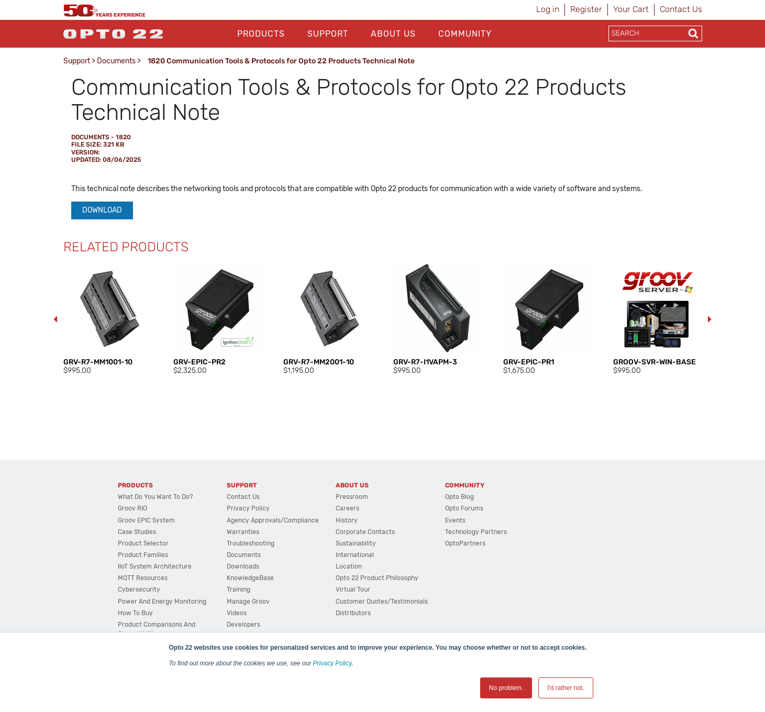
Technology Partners (476, 532)
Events (455, 520)
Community (465, 34)
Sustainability (356, 543)
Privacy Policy (332, 663)
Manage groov (248, 601)
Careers (347, 508)
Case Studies (137, 532)
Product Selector (143, 543)
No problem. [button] (506, 688)
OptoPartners (465, 543)
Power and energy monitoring (162, 601)
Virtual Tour (353, 589)
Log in (547, 9)
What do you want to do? (155, 496)
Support (327, 34)
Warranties (243, 532)
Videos (237, 613)
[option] (107, 320)
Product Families (143, 555)
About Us (393, 34)
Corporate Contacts (365, 532)
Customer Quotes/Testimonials (382, 601)
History (347, 520)
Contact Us (681, 9)
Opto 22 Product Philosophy (377, 578)
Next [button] (710, 319)
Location (349, 566)
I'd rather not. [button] (565, 688)
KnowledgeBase (250, 578)
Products (261, 34)
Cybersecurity (139, 589)
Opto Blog (459, 496)
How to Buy (135, 613)
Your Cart (631, 9)
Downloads (243, 566)
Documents (116, 61)
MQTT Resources (143, 578)
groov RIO (132, 508)
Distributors (353, 613)
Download (102, 210)
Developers (243, 624)
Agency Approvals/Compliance (273, 520)
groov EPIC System (146, 520)
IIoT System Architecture (155, 566)
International (355, 555)
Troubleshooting (250, 543)
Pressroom (352, 496)
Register (586, 9)
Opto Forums (464, 508)
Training (238, 589)
